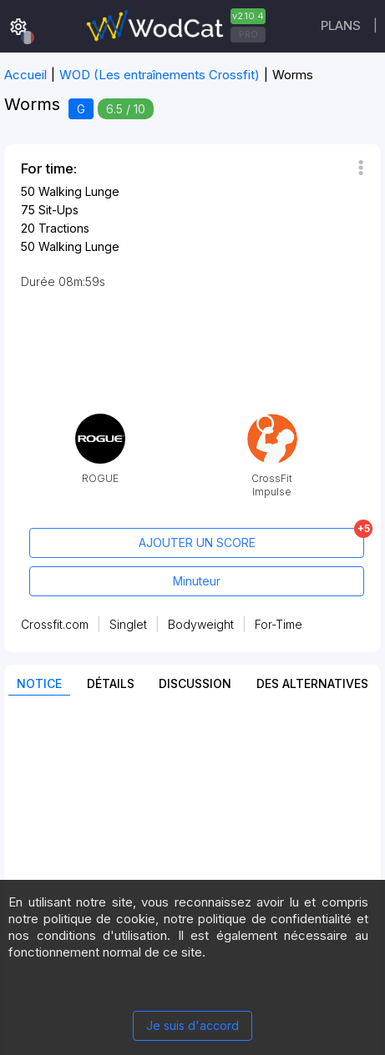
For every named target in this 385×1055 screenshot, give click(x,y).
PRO (248, 34)
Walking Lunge (78, 191)
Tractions (63, 228)
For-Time (278, 624)
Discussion (195, 683)
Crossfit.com (55, 624)
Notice (39, 683)
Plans (341, 25)
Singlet (128, 624)
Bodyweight (201, 624)
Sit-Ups (58, 210)
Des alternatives (312, 683)
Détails (110, 683)
